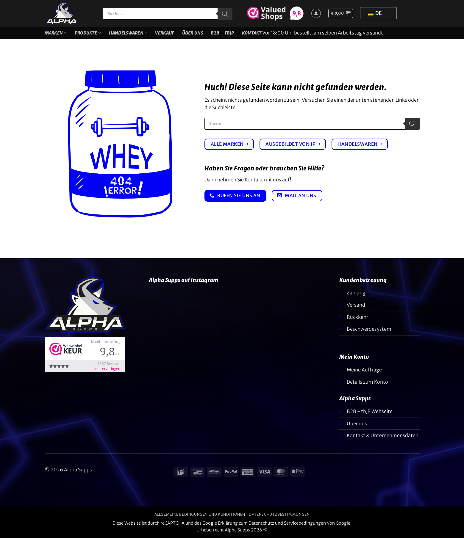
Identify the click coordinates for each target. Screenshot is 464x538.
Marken (56, 33)
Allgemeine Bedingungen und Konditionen (199, 514)
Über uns (192, 33)
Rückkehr (357, 317)
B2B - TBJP (222, 33)
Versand (356, 305)
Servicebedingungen (305, 523)
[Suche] (225, 14)
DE (375, 13)
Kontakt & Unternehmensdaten (382, 435)
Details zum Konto (367, 382)
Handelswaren (128, 33)
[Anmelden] (316, 13)
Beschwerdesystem (369, 329)
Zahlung (356, 293)
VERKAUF (164, 33)
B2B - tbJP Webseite (370, 411)
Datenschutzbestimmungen (279, 514)
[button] (340, 13)
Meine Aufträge (364, 370)
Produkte (88, 33)
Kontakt (252, 33)
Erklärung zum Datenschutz (246, 523)
